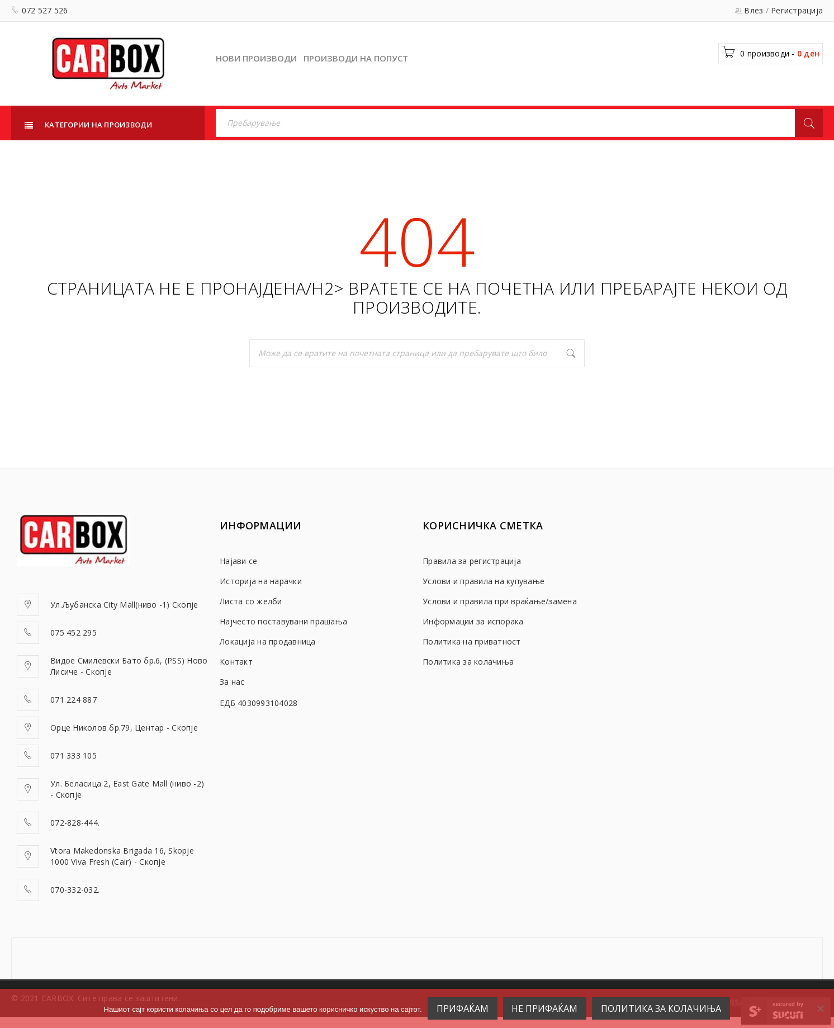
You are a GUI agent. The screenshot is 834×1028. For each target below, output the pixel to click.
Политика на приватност (472, 641)
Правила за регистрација (472, 561)
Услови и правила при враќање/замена (500, 601)
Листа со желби (251, 601)
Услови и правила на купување (483, 581)
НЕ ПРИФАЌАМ (545, 1008)
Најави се (238, 561)
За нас (232, 681)
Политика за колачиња (468, 661)
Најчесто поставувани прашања (283, 621)
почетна (515, 288)
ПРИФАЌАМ (463, 1008)
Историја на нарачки (261, 581)
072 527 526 (45, 10)
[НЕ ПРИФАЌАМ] (820, 1008)
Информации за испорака (473, 621)
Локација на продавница (268, 641)
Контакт (236, 661)
